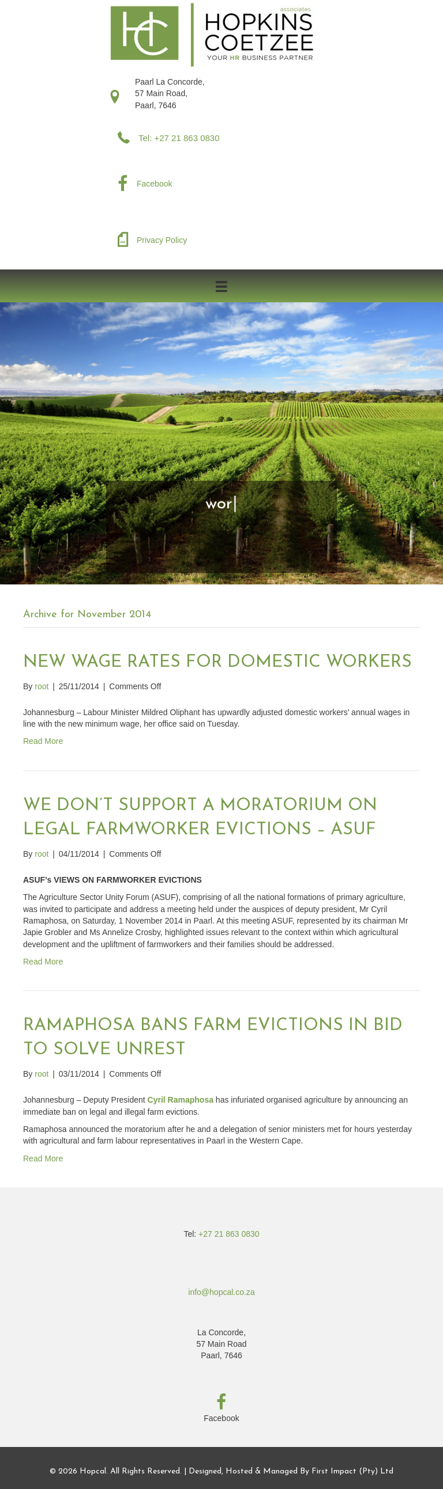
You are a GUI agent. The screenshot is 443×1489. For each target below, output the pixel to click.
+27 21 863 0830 (229, 1234)
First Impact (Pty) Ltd (352, 1471)
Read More (43, 741)
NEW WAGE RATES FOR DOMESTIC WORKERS (217, 662)
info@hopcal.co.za (221, 1292)
